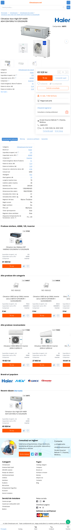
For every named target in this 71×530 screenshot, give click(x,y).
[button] (66, 41)
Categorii (6, 462)
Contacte (39, 480)
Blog (37, 483)
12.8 (32, 89)
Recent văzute (11, 390)
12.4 (32, 86)
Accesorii (5, 490)
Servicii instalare (7, 493)
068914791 (44, 125)
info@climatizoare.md (62, 447)
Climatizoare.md (35, 3)
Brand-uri (39, 470)
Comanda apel (48, 131)
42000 (32, 78)
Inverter (31, 81)
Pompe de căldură (7, 472)
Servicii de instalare (11, 498)
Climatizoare (6, 465)
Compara (39, 467)
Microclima (5, 485)
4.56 (30, 169)
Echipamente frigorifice (9, 488)
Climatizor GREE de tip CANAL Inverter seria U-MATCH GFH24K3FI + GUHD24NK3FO (16, 299)
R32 (31, 175)
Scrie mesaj (59, 131)
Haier (32, 73)
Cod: (26, 231)
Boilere (4, 509)
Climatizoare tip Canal (26, 70)
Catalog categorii (41, 465)
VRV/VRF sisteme (7, 470)
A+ (33, 84)
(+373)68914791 (59, 444)
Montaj (38, 475)
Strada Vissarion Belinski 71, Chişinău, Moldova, (51, 121)
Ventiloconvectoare (8, 475)
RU (68, 7)
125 (32, 75)
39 (31, 177)
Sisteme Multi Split (8, 467)
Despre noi (39, 478)
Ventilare (5, 480)
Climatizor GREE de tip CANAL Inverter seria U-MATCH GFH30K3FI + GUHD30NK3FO (46, 299)
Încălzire (4, 483)
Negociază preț (44, 101)
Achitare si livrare (41, 472)
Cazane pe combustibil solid (11, 504)
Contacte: (58, 441)
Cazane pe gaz (6, 501)
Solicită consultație (52, 88)
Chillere (4, 478)
